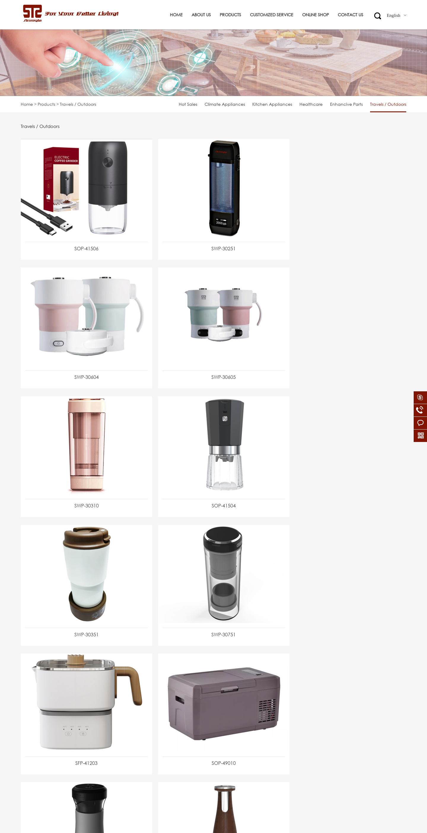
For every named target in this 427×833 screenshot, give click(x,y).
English (396, 15)
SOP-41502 (342, 612)
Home (176, 14)
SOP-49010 (83, 612)
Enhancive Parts (346, 104)
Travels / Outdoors (388, 104)
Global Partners (36, 733)
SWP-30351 (83, 489)
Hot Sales (188, 104)
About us (201, 14)
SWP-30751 (212, 489)
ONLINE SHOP (315, 14)
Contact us (350, 14)
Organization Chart (40, 722)
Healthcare (311, 104)
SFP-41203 (342, 489)
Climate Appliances (225, 104)
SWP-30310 (212, 366)
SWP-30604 (342, 243)
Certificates (32, 743)
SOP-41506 (83, 243)
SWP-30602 (212, 612)
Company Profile (38, 701)
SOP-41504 (342, 366)
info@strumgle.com (195, 733)
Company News (37, 753)
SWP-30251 (212, 243)
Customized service (271, 14)
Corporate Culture (39, 712)
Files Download (36, 764)
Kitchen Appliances (272, 104)
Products (230, 14)
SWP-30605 (83, 366)
